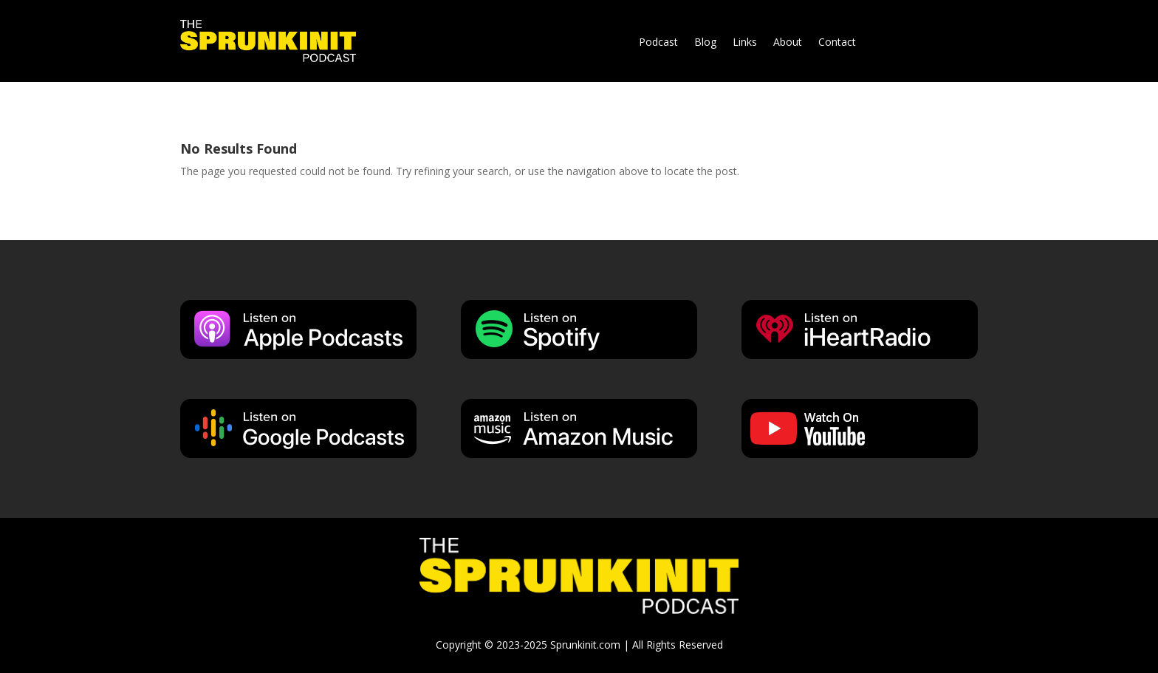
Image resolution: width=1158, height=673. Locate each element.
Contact (837, 43)
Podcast (658, 43)
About (787, 43)
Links (745, 43)
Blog (705, 43)
